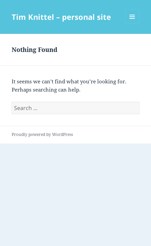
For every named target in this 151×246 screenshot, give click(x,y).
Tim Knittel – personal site (61, 17)
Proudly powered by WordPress (42, 134)
